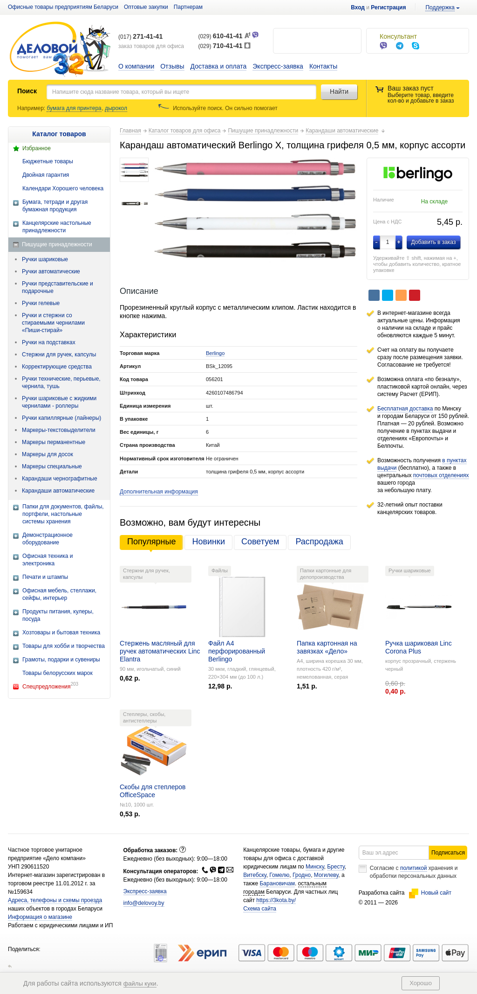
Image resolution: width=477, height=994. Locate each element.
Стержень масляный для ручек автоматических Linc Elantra (160, 651)
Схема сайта (259, 908)
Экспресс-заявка (277, 66)
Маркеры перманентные (53, 442)
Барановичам (276, 883)
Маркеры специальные (52, 466)
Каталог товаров (59, 134)
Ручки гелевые (41, 303)
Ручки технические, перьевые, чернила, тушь (61, 382)
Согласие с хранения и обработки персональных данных (414, 872)
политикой (413, 868)
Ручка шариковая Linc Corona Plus (418, 647)
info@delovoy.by (143, 903)
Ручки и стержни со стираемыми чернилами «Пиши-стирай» (53, 323)
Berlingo (215, 353)
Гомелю (279, 875)
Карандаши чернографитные (59, 478)
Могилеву (326, 875)
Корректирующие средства (57, 366)
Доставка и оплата (219, 66)
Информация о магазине (40, 917)
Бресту (336, 866)
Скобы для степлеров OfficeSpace (153, 791)
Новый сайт (430, 893)
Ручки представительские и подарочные (57, 287)
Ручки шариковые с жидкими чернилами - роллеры (59, 402)
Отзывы (172, 66)
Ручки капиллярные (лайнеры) (61, 418)
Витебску (254, 875)
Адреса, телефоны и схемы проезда (55, 900)
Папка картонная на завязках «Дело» (327, 647)
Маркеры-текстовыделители (58, 430)
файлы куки (140, 983)
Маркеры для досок (47, 454)
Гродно (302, 875)
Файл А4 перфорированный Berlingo (236, 651)
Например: (32, 108)
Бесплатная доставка (405, 408)
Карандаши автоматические (58, 490)
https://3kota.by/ (276, 900)
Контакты (323, 66)
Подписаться (448, 852)
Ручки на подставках (48, 342)
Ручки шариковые (45, 259)
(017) (140, 37)
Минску (315, 866)
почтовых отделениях (441, 475)
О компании (136, 66)
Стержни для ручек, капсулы (59, 354)
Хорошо (420, 983)
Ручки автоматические (51, 271)
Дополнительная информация (159, 491)
